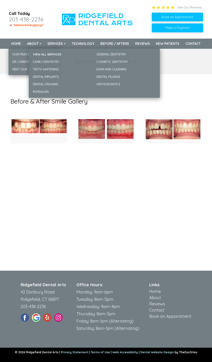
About (33, 44)
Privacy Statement (74, 352)
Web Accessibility (125, 352)
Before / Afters (114, 44)
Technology (83, 44)
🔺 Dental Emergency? (26, 25)
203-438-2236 (26, 19)
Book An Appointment (177, 17)
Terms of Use (100, 352)
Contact (193, 44)
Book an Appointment (170, 316)
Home (16, 44)
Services (55, 44)
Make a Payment (177, 28)
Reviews (142, 44)
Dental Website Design (157, 352)
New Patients (167, 44)
